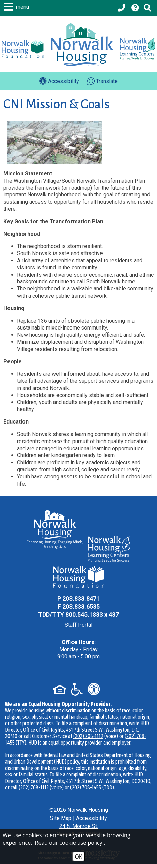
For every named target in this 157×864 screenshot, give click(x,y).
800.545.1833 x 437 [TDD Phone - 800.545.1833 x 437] (92, 614)
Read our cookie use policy (69, 842)
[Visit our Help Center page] (135, 8)
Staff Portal (78, 625)
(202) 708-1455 (85, 787)
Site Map (61, 818)
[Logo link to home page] (81, 44)
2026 (60, 810)
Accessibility (91, 818)
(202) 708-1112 (88, 736)
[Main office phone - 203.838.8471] (122, 8)
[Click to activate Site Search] (147, 8)
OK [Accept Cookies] (78, 856)
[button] (17, 7)
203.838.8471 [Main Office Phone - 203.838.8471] (81, 598)
